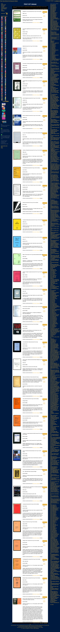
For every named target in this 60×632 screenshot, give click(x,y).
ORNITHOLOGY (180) (53, 416)
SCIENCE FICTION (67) (53, 474)
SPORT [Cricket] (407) (53, 511)
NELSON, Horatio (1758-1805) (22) (55, 388)
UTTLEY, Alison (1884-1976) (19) (54, 574)
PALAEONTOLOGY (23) (53, 421)
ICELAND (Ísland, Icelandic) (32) (54, 259)
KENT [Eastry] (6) (52, 301)
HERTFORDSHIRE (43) (53, 250)
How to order (3, 5)
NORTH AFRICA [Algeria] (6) (54, 395)
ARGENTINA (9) (52, 40)
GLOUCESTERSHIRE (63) (53, 236)
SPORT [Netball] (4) (53, 520)
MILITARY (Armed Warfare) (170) (54, 364)
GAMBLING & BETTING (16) (54, 223)
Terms (2, 146)
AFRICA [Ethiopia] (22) (53, 7)
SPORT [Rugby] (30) (53, 524)
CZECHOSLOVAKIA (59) (53, 160)
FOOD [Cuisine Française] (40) (54, 216)
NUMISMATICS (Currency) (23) (54, 406)
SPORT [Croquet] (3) (53, 512)
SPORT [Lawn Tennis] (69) (53, 519)
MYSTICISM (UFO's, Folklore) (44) (55, 382)
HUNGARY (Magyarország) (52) (54, 256)
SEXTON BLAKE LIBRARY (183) (54, 481)
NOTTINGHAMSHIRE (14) (53, 405)
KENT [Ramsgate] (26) (53, 313)
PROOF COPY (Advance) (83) (54, 447)
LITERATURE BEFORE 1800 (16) (54, 347)
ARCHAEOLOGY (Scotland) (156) (54, 36)
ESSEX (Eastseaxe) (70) (53, 196)
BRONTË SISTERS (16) (53, 103)
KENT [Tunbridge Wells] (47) (54, 323)
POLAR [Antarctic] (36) (53, 439)
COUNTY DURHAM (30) (53, 154)
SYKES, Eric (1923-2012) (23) (54, 550)
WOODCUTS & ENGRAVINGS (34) (55, 595)
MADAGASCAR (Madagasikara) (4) (55, 351)
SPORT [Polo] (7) (52, 522)
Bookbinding (3, 10)
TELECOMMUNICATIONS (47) (54, 554)
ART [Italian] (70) (52, 54)
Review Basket (3, 13)
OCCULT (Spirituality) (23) (53, 409)
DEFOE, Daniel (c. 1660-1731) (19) (54, 164)
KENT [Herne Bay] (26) (53, 307)
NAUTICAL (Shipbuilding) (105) (54, 386)
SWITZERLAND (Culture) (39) (54, 549)
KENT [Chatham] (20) (53, 297)
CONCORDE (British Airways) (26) (54, 151)
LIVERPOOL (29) (52, 348)
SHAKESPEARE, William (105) (54, 483)
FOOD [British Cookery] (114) (54, 215)
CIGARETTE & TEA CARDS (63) (54, 142)
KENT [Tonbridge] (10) (53, 321)
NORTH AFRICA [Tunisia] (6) (54, 401)
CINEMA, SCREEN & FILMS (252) (54, 145)
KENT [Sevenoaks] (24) (53, 317)
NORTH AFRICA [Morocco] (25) (54, 398)
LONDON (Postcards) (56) (53, 350)
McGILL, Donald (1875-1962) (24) (54, 357)
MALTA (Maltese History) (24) (54, 354)
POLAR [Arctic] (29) (53, 440)
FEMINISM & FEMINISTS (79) (54, 205)
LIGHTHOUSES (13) (53, 340)
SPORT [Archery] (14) (53, 504)
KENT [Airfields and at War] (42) (54, 286)
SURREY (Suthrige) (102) (53, 540)
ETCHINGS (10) (52, 199)
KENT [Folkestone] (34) (53, 304)
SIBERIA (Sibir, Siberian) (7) (54, 488)
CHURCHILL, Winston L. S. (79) (54, 141)
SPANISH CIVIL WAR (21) (53, 501)
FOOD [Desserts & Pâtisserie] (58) (55, 217)
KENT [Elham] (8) (52, 302)
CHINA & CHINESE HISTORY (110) (55, 137)
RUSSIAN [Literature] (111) (53, 467)
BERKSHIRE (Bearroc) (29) (53, 80)
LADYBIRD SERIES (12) (53, 332)
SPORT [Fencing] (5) (53, 513)
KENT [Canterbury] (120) (53, 296)
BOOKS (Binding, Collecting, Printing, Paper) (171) (54, 89)
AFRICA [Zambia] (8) (53, 16)
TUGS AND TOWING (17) (53, 570)
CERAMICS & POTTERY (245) (54, 130)
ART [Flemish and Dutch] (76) (54, 50)
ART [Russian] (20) (52, 56)
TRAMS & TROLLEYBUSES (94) (54, 568)
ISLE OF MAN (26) (52, 272)
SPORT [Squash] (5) (53, 529)
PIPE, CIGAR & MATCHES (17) (54, 434)
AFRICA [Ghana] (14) (53, 8)
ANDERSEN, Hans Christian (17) (54, 25)
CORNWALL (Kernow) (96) (53, 153)
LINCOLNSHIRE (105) (53, 341)
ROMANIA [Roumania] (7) (53, 458)
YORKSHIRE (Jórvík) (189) (53, 598)
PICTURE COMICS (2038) (53, 431)
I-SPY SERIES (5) (52, 258)
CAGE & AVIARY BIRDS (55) (54, 112)
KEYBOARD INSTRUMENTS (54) (54, 328)
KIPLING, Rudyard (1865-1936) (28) (55, 330)
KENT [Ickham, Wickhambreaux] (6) (55, 309)
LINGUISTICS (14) (52, 342)
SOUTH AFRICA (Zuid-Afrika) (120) (55, 499)
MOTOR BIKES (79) (53, 376)
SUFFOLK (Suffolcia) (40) (53, 539)
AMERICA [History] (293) (53, 21)
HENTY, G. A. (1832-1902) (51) (54, 246)
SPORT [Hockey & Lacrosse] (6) (54, 517)
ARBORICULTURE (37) (53, 31)
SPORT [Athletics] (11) (53, 505)
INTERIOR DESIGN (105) (53, 266)
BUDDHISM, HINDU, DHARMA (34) (54, 105)
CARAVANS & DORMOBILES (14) (54, 120)
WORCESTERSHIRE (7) (53, 596)
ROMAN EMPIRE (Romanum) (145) (55, 457)
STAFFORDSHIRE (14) (53, 532)
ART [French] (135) (52, 51)
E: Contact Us (57, 1)
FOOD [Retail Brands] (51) (53, 220)
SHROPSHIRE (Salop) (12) (53, 487)
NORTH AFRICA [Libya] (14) (54, 397)
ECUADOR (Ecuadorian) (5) (54, 184)
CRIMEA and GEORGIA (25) (54, 156)
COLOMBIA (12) (52, 148)
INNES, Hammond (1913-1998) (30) (55, 265)
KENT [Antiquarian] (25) (53, 287)
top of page (52, 604)
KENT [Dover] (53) (52, 300)
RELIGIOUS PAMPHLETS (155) (54, 453)
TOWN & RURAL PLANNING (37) (54, 565)
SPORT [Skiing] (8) (52, 527)
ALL (40, 6)
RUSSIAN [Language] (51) (53, 466)
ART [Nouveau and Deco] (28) (54, 55)
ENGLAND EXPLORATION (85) (54, 188)
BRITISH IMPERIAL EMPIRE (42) (54, 100)
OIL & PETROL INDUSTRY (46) (54, 410)
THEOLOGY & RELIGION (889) (54, 562)
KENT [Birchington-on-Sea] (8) (54, 292)
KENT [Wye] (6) (52, 327)
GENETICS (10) (52, 225)
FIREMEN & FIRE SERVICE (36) (54, 210)
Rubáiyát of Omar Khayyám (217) (54, 462)
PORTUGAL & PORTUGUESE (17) (55, 443)
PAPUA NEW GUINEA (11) (53, 424)
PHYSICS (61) (52, 430)
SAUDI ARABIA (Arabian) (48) (54, 471)
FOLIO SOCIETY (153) (53, 213)
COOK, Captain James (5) (53, 152)
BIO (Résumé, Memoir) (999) (54, 82)
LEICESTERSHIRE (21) (53, 339)
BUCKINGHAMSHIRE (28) (53, 104)
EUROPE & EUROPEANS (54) (54, 201)
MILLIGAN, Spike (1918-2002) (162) (55, 366)
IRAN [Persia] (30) (52, 267)
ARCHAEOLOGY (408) (53, 32)
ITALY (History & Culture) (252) (54, 279)
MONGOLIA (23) (52, 374)
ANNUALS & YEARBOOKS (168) (54, 28)
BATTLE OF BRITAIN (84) (53, 76)
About (2, 9)
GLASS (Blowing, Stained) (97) (54, 235)
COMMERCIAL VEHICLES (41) (54, 149)
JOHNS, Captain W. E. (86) (53, 283)
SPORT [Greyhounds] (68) (53, 516)
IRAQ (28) (51, 268)
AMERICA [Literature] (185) (54, 23)
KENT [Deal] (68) (52, 299)
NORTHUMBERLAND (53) (53, 403)
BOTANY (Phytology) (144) (54, 91)
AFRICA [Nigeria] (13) (53, 13)
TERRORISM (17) (52, 556)
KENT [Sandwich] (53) (53, 316)
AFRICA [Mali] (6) (52, 11)
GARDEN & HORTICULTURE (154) (55, 224)
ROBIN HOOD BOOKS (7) (53, 456)
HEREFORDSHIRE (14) (53, 249)
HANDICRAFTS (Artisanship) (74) (54, 244)
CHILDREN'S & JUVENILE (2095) (54, 135)
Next (41, 8)
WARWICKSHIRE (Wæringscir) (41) (55, 583)
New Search (45, 8)
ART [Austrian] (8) (52, 46)
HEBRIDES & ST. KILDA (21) (54, 245)
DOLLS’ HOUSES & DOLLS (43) (54, 177)
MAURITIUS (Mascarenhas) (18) (54, 355)
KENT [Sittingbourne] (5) (53, 318)
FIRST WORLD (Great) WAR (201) (55, 211)
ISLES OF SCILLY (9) (53, 277)
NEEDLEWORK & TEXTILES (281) (54, 387)
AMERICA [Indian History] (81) (54, 22)
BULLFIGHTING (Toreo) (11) (54, 107)
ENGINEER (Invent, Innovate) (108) (55, 187)
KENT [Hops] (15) (52, 308)
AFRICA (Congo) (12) (53, 6)
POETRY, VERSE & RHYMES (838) (55, 437)
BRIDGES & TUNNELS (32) (54, 98)
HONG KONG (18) (52, 252)
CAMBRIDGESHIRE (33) (53, 113)
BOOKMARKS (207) (53, 87)
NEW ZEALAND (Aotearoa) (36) (54, 391)
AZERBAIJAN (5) (52, 72)
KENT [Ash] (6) (52, 291)
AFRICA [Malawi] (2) (53, 10)
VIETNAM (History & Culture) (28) (54, 578)
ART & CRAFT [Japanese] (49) (54, 42)
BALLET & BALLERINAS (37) (54, 74)
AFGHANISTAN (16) (53, 5)
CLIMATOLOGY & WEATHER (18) (54, 147)
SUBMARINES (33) (52, 538)
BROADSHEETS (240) (53, 102)
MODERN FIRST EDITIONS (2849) (54, 372)
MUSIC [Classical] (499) (53, 379)
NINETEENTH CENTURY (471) (54, 393)
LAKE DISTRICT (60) (53, 333)
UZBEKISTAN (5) (52, 575)
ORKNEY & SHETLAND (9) (53, 415)
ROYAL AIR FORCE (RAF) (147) (54, 460)
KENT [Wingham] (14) (53, 326)
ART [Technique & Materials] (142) (55, 59)
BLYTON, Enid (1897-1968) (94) (54, 85)
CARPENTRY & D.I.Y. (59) (53, 121)
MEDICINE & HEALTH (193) (54, 359)
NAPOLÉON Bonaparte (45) (54, 384)
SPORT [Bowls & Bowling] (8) (54, 509)
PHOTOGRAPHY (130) (53, 429)
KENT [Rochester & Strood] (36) (54, 314)
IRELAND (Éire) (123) (53, 269)
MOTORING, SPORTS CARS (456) (55, 377)
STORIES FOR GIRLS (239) (54, 536)
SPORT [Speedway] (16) (53, 528)
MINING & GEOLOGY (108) (54, 367)
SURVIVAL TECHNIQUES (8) (54, 541)
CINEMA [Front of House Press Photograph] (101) (54, 144)
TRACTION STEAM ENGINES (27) (55, 567)
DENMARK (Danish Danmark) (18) (54, 166)
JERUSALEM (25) (52, 282)
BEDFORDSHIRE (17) (53, 77)
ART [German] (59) (52, 52)
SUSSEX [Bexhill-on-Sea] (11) (54, 543)
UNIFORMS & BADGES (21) (54, 573)
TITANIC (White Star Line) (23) (54, 564)
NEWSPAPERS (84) (53, 392)
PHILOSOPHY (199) (53, 427)
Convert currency (44, 16)
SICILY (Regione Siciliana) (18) (54, 489)
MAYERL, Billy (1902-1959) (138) (54, 356)
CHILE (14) (51, 136)
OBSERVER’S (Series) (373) (54, 408)
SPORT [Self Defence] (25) (54, 525)
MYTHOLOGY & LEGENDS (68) (54, 383)
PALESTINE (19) (52, 422)
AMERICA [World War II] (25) (54, 24)
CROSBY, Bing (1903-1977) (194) (54, 157)
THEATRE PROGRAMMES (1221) (54, 561)
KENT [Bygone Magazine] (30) (54, 295)
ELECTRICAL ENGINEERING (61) (54, 186)
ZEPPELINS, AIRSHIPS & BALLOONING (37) (53, 601)
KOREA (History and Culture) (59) (54, 331)
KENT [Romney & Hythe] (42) (54, 315)
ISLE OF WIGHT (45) (53, 276)
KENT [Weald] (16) (52, 324)
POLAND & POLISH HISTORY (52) (55, 438)
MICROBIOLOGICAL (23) (53, 362)
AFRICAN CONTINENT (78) (54, 17)
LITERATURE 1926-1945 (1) (54, 346)
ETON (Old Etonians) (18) (53, 200)
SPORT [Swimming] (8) (53, 530)
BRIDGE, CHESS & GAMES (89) (54, 97)
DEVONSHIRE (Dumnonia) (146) (54, 171)
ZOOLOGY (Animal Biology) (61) (54, 602)
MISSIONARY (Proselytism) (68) (54, 371)
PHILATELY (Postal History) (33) (54, 426)
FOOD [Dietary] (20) (53, 218)
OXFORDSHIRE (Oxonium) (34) (54, 418)
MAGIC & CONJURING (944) (54, 352)
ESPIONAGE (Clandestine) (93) (54, 195)
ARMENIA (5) (52, 41)
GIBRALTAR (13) (52, 233)
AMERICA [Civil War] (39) (53, 20)
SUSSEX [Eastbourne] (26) (54, 545)
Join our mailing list (3, 8)
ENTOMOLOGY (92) (53, 192)
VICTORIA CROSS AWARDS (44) (54, 577)
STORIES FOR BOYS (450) (54, 535)
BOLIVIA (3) (51, 86)
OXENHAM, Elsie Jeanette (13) (54, 417)
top (30, 624)
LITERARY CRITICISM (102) (54, 343)
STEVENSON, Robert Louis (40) (54, 534)
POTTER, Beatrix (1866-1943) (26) (55, 445)
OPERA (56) (51, 412)
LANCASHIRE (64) (52, 334)
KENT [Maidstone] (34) (53, 310)
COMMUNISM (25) (52, 150)
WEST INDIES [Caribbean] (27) (54, 588)
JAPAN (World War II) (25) (53, 281)
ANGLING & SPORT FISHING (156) (55, 26)
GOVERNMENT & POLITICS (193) (54, 237)
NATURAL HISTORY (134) (53, 385)
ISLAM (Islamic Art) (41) (53, 270)
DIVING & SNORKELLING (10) (54, 175)
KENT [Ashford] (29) (53, 290)
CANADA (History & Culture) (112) (55, 116)
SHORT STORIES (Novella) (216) (54, 486)
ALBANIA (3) (52, 19)
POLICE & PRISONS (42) (53, 441)
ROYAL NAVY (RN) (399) (53, 461)
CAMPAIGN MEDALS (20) (53, 114)
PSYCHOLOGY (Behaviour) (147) (54, 449)
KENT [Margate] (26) (53, 312)
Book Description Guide (4, 145)
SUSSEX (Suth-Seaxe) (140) (54, 542)
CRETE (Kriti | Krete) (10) (53, 155)
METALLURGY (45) (52, 360)
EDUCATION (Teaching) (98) (54, 185)
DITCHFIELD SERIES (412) (53, 174)
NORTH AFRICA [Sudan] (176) (54, 400)
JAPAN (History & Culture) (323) (54, 280)
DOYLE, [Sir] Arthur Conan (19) (54, 179)
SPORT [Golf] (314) (53, 515)
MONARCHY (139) (52, 373)
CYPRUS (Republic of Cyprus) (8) (54, 159)
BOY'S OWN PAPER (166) (53, 94)
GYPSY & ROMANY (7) (53, 242)
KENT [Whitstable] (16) (53, 325)
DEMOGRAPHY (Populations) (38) (55, 165)
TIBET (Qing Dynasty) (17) (54, 563)
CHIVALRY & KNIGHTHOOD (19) (54, 138)
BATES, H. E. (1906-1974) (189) (54, 75)
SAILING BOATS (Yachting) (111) (54, 469)
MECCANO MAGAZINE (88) (54, 358)
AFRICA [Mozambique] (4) (53, 12)
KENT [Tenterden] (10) (53, 320)
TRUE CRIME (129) (52, 569)
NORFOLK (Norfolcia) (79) (53, 394)
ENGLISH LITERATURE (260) (54, 191)
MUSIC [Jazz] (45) (52, 380)
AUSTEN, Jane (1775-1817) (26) (54, 68)
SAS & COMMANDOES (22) (54, 470)
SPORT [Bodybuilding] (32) (54, 508)
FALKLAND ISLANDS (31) (53, 202)
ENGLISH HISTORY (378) (53, 189)
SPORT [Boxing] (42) (53, 510)
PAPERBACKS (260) (53, 423)
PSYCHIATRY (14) (52, 448)
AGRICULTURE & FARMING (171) (54, 18)
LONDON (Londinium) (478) (54, 349)
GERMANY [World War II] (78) (54, 232)
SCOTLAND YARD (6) (53, 478)
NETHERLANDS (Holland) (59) (54, 389)
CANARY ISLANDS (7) (53, 119)
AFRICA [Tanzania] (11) (53, 14)
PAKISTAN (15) (52, 420)
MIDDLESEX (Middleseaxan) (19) (54, 363)
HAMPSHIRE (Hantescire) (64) (54, 243)
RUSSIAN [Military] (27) (53, 468)
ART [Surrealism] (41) (53, 58)
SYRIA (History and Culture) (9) (54, 551)
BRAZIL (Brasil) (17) (53, 95)
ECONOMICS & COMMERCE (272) (55, 183)
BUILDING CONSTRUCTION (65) (54, 106)
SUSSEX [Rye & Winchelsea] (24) (54, 547)
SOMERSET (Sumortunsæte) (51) (54, 498)
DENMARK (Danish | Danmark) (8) (54, 167)
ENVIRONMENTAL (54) (53, 193)
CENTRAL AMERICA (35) (53, 129)
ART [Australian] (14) (53, 45)
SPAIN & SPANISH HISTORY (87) (54, 500)
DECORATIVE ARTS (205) (53, 163)
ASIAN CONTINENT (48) (53, 62)
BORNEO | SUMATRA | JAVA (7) (54, 90)
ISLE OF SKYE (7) (52, 274)
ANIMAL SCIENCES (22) (53, 27)
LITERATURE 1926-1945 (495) (54, 345)
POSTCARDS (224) (53, 444)
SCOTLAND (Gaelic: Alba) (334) (54, 477)
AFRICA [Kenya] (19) (53, 9)
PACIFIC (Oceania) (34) (53, 419)
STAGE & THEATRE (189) (53, 533)
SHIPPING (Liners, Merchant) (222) (55, 485)
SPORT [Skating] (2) (53, 526)
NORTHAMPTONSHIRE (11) (54, 402)
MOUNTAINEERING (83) (53, 378)
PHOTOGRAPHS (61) (53, 428)
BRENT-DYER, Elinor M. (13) (54, 96)
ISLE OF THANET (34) (53, 275)
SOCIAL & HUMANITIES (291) (54, 495)
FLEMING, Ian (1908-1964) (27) (54, 212)
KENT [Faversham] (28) (53, 303)
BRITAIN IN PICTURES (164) (54, 99)
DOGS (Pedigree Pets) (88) (54, 176)
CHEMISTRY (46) (52, 132)
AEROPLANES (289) (53, 4)
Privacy (2, 147)
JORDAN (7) (52, 284)
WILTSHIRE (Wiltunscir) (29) (54, 592)
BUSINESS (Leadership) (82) (54, 111)
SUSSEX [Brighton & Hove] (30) (54, 544)
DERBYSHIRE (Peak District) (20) (54, 168)
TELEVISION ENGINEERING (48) (54, 555)
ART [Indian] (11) (52, 53)
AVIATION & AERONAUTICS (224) (54, 71)
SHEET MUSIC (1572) (53, 484)
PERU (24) (51, 425)
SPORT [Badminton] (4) (53, 506)
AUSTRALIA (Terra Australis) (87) (54, 69)
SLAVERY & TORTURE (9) (53, 490)
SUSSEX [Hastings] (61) (53, 546)
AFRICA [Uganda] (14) (53, 15)
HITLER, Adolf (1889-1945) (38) (54, 251)
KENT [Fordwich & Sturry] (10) (54, 305)
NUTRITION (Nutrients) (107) (54, 407)
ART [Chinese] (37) (53, 48)
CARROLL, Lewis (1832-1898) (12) (55, 124)
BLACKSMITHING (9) (53, 84)
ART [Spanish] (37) (52, 57)
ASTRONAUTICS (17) (53, 65)
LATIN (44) (51, 335)
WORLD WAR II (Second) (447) (54, 597)
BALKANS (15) (52, 73)
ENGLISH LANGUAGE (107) (54, 190)
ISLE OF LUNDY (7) (53, 271)
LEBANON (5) (52, 338)
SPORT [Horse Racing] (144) (54, 518)
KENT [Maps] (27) (52, 311)
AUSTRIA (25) (52, 70)
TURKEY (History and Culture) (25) (55, 571)
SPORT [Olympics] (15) (53, 521)
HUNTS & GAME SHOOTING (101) (55, 257)
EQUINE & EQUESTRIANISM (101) (55, 194)
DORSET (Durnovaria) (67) (53, 178)
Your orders (2, 6)
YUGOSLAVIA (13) (52, 599)
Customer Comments (4, 7)
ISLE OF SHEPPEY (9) (53, 273)
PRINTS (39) (52, 446)
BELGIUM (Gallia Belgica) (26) (54, 79)
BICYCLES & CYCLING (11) (54, 81)
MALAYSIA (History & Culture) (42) (55, 353)
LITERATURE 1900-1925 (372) (54, 344)
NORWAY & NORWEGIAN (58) (54, 404)
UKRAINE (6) (52, 572)
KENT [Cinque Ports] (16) (53, 298)
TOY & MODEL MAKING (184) (54, 566)
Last (42, 8)
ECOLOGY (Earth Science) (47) (54, 182)
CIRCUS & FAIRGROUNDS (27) (54, 146)
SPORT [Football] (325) (53, 514)
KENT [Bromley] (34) (53, 294)
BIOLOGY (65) (52, 83)
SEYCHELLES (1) (52, 482)
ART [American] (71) (53, 43)
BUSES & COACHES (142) (54, 110)
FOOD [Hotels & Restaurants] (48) (55, 219)
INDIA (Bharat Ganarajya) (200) (54, 264)
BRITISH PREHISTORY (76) (54, 101)
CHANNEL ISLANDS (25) (53, 131)
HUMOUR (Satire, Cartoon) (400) (54, 255)
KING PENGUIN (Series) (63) (54, 329)
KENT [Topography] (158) (53, 322)
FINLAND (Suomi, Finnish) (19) (54, 206)
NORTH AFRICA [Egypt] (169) (54, 396)
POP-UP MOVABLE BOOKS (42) (54, 442)
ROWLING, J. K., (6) (52, 459)
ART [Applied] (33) (52, 44)
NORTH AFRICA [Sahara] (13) (54, 399)
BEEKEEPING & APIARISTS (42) (54, 78)
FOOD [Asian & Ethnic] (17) (54, 214)
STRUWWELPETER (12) (53, 537)
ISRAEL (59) (52, 278)
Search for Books (3, 4)
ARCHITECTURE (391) (53, 37)
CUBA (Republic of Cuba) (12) (54, 158)
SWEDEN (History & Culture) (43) (54, 548)
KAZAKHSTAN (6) (52, 285)
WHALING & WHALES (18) (53, 591)
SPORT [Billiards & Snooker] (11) (54, 507)
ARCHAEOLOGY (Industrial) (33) (54, 33)
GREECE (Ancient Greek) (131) (54, 240)
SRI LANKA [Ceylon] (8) (53, 531)
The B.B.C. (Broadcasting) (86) (54, 558)
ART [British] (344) (52, 47)
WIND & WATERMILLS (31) (54, 593)
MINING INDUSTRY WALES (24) (54, 370)
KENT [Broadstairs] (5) (53, 293)
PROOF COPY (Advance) (36, 22)
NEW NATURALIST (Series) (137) (54, 390)
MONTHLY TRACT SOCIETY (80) (54, 375)
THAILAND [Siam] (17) (53, 557)
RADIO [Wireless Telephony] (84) (54, 450)
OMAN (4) (51, 411)
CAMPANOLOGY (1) (53, 115)
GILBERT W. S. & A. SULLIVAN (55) (55, 234)
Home (2, 3)
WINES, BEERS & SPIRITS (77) (54, 594)
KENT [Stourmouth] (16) (53, 319)
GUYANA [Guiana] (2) (53, 241)
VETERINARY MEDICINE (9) (54, 576)
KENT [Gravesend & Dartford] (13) (55, 306)
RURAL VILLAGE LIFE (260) (54, 463)
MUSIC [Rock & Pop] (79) (53, 381)
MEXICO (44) (52, 361)
